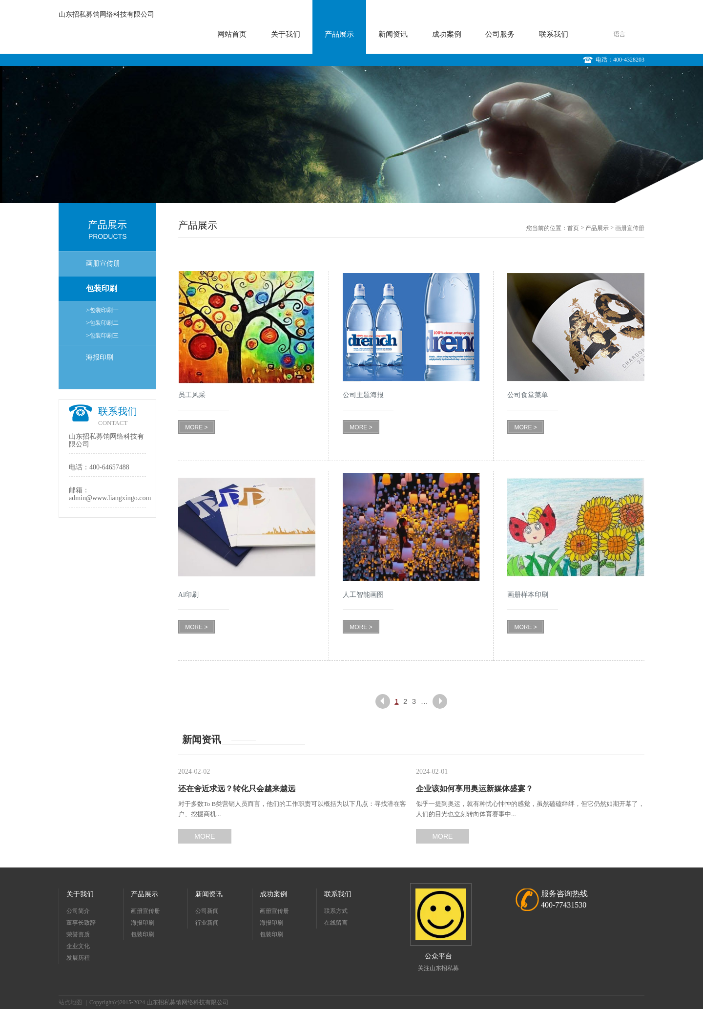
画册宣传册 (103, 263)
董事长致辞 (81, 922)
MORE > (196, 427)
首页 (573, 228)
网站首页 (232, 34)
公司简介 (78, 911)
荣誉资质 (78, 934)
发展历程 (78, 957)
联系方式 (336, 911)
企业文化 (78, 946)
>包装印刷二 (102, 322)
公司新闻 (207, 911)
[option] (351, 134)
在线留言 (336, 922)
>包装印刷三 (102, 335)
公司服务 (500, 34)
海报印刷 (99, 357)
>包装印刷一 (102, 310)
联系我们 (553, 34)
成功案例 (446, 34)
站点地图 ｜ (74, 1002)
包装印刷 (101, 288)
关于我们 (285, 34)
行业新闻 (207, 922)
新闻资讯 (393, 34)
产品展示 (339, 34)
